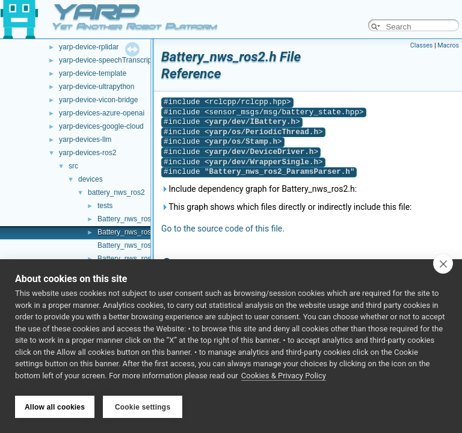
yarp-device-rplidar (89, 47)
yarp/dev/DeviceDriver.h (261, 152)
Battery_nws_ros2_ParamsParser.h (279, 172)
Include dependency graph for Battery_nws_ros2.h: (259, 189)
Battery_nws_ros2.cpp (133, 219)
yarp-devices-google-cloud (101, 126)
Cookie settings (142, 407)
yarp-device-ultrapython (96, 86)
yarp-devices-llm (85, 139)
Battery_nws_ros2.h (129, 232)
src (73, 166)
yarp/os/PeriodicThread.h (263, 132)
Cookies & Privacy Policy (283, 377)
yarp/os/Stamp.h (243, 142)
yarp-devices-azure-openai (101, 113)
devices (90, 179)
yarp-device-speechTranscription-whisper (125, 60)
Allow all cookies (55, 407)
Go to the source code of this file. (223, 228)
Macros (448, 45)
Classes (421, 45)
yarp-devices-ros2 (87, 153)
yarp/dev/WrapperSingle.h (263, 162)
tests (104, 205)
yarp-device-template (92, 73)
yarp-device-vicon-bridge (98, 100)
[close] (443, 266)
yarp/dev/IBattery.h (252, 122)
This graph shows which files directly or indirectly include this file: (286, 207)
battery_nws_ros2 (116, 192)
